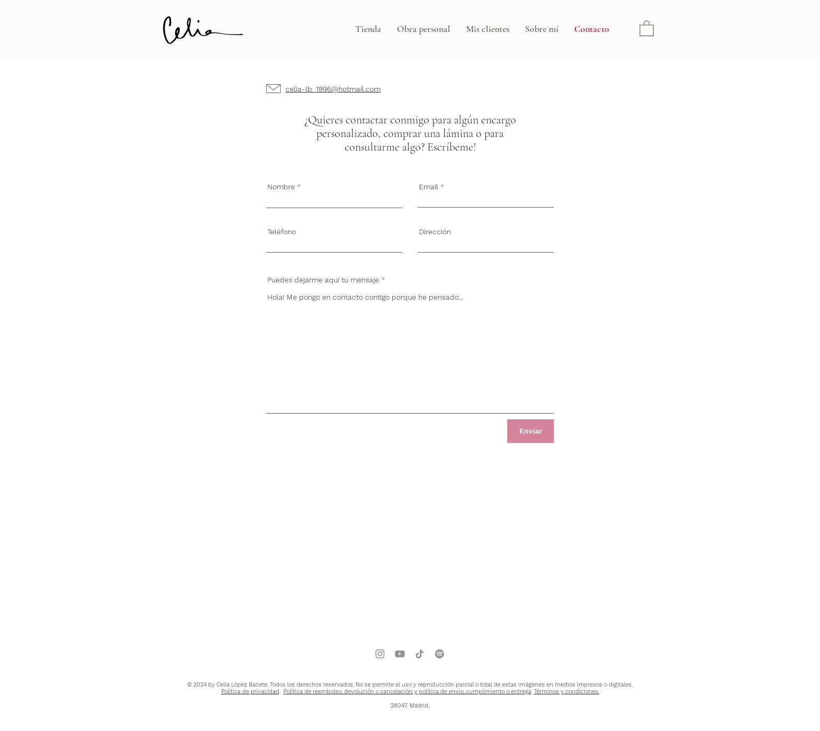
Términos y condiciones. (566, 691)
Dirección (435, 231)
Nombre (281, 186)
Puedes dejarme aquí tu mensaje (323, 279)
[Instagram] (380, 654)
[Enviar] (530, 431)
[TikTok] (420, 654)
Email (428, 186)
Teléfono (281, 231)
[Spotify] (440, 654)
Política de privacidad (250, 691)
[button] (647, 27)
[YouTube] (400, 654)
